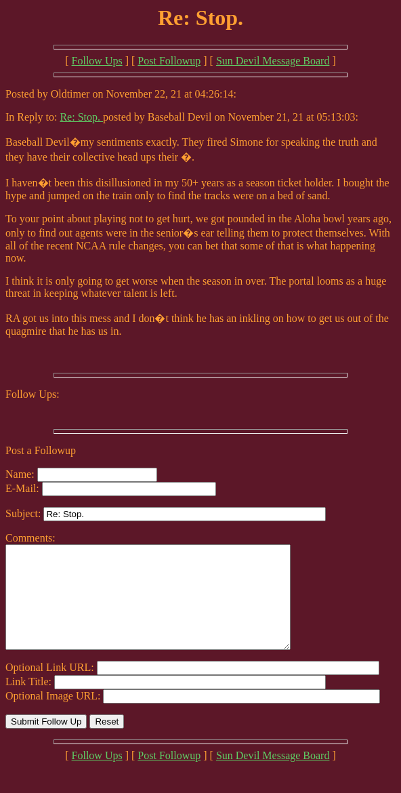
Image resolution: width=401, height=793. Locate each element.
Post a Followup (40, 450)
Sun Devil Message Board (273, 60)
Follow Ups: (32, 394)
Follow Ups (97, 60)
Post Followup (169, 60)
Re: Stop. (81, 117)
